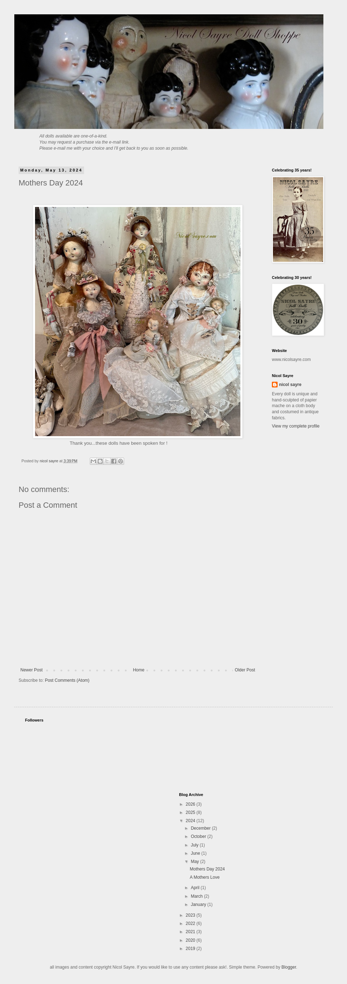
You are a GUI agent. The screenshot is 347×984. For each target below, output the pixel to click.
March (197, 896)
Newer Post (31, 669)
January (199, 904)
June (196, 853)
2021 (191, 931)
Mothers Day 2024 (207, 869)
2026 (191, 804)
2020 (191, 940)
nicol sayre (290, 384)
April (195, 887)
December (201, 828)
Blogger (289, 967)
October (199, 836)
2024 (191, 820)
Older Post (245, 669)
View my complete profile (295, 426)
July (195, 845)
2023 (191, 915)
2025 (191, 812)
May (195, 861)
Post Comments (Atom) (67, 680)
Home (139, 669)
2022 (191, 923)
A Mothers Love (204, 877)
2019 (191, 948)
